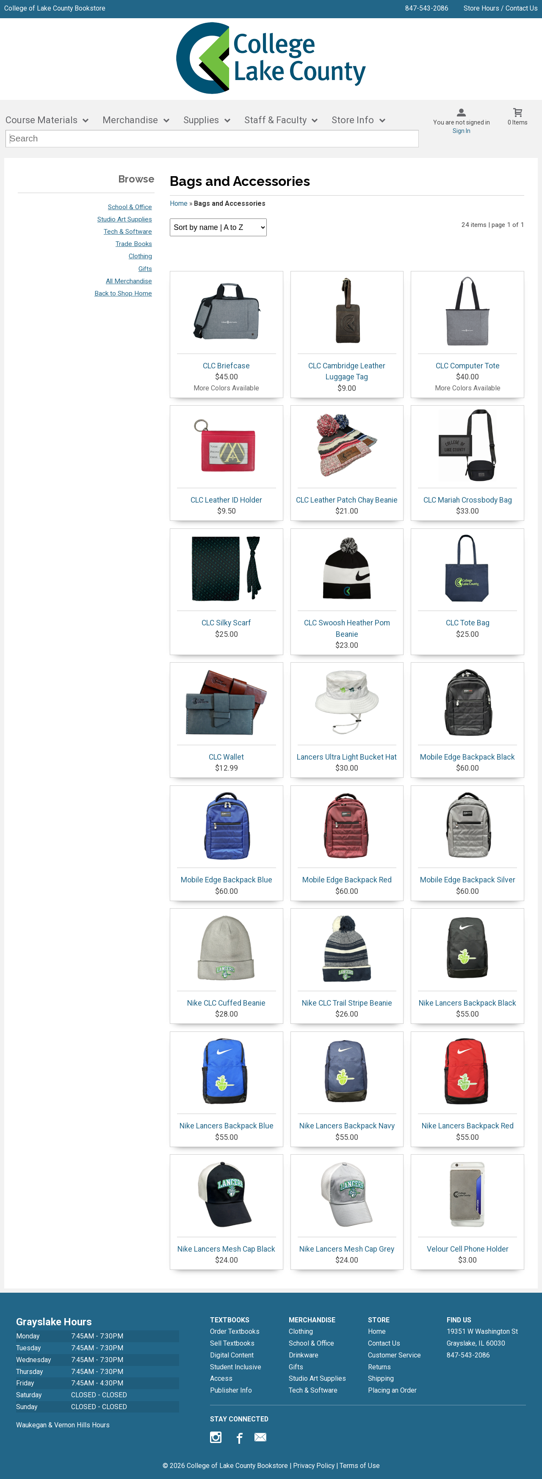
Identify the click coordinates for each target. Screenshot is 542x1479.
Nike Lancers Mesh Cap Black (226, 1205)
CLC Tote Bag (467, 579)
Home (179, 203)
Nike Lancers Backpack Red (467, 1082)
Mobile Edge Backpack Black (467, 713)
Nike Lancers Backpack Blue (226, 1082)
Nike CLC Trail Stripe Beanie (347, 959)
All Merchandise (129, 281)
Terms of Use (360, 1466)
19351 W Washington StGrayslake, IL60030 (482, 1337)
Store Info (353, 120)
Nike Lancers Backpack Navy (347, 1082)
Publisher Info (231, 1390)
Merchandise (130, 120)
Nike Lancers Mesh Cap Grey (347, 1205)
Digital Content (232, 1355)
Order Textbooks (235, 1331)
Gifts (145, 269)
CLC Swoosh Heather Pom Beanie (347, 585)
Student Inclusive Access (235, 1373)
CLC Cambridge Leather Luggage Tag (347, 328)
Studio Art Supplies (124, 219)
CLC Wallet (226, 713)
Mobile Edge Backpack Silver (467, 836)
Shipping (381, 1378)
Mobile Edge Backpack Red (347, 836)
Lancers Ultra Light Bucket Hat (347, 713)
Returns (379, 1367)
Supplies (201, 120)
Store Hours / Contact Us (501, 8)
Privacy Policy (314, 1466)
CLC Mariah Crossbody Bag (467, 456)
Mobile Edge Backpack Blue (226, 836)
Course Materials (41, 120)
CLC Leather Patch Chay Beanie (347, 456)
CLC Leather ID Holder (226, 456)
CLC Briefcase (226, 322)
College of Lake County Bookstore (54, 8)
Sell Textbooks (232, 1343)
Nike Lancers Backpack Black (467, 959)
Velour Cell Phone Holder (467, 1205)
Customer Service (394, 1355)
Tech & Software (128, 231)
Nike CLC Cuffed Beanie (226, 959)
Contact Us (384, 1343)
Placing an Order (392, 1390)
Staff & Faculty (275, 120)
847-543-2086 (426, 8)
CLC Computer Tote (467, 322)
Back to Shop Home (123, 293)
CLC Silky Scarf (226, 579)
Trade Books (134, 244)
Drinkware (303, 1355)
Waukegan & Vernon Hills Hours (63, 1425)
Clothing (140, 256)
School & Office (130, 207)
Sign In (461, 130)
